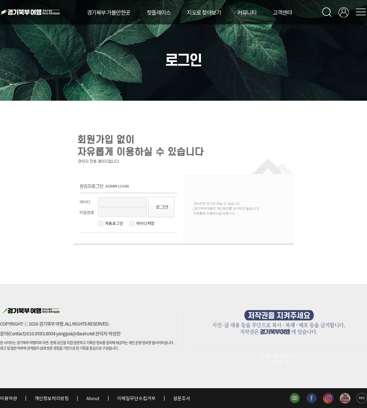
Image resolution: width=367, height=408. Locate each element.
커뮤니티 (246, 12)
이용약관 (9, 398)
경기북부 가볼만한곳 (108, 12)
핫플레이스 (159, 12)
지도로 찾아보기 (204, 12)
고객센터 (282, 12)
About (93, 398)
